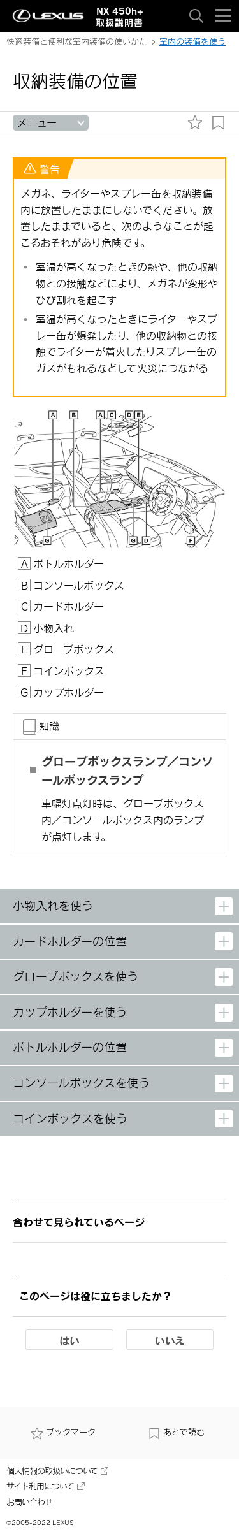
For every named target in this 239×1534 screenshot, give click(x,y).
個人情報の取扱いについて (57, 1471)
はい (69, 1340)
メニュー (37, 123)
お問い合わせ (29, 1502)
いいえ (170, 1340)
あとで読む (176, 1432)
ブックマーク (63, 1432)
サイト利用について (45, 1486)
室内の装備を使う (192, 41)
